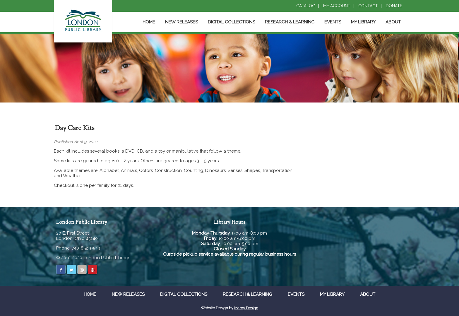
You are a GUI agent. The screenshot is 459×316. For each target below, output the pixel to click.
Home (149, 22)
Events (332, 22)
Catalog (305, 6)
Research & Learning (289, 22)
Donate (394, 6)
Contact (368, 6)
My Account (336, 6)
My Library (363, 22)
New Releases (181, 22)
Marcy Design (246, 308)
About (393, 22)
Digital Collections (231, 22)
